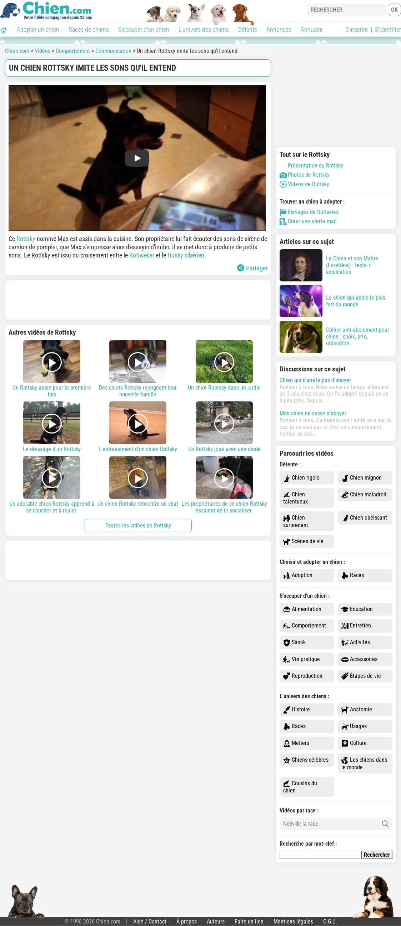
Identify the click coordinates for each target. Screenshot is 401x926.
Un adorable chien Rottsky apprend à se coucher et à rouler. (52, 485)
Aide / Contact (149, 921)
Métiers (296, 743)
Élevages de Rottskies (309, 212)
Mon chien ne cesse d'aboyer (313, 413)
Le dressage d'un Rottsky (52, 426)
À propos (186, 921)
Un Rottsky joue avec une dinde (224, 426)
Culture (354, 743)
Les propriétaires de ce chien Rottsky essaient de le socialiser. (224, 485)
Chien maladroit (364, 495)
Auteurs (216, 921)
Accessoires (359, 659)
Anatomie (356, 710)
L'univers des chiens (204, 29)
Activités (355, 642)
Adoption (297, 575)
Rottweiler (142, 255)
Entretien (356, 626)
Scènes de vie (303, 541)
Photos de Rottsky (305, 174)
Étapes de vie (361, 676)
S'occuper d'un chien (143, 29)
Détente (247, 29)
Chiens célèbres (306, 760)
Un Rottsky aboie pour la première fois (52, 369)
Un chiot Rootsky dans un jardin (224, 365)
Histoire (296, 710)
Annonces (278, 29)
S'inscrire (356, 29)
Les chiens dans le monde (364, 763)
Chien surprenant (295, 521)
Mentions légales (293, 921)
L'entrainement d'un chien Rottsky (138, 426)
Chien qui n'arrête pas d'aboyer (315, 380)
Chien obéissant (364, 518)
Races (352, 575)
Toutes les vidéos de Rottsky (138, 525)
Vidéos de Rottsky (304, 184)
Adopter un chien (38, 29)
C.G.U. (330, 921)
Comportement (304, 626)
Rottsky (26, 238)
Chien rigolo (301, 478)
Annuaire (312, 29)
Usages (354, 726)
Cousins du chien (300, 787)
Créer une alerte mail (308, 221)
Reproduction (302, 676)
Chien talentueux (295, 498)
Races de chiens (89, 29)
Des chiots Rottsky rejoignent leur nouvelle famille (138, 369)
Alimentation (302, 609)
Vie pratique (301, 659)
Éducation (357, 609)
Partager (252, 268)
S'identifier (388, 29)
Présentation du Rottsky (311, 165)
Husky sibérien (185, 255)
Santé (294, 642)
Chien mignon (361, 478)
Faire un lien (249, 921)
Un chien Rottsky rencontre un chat (138, 481)
